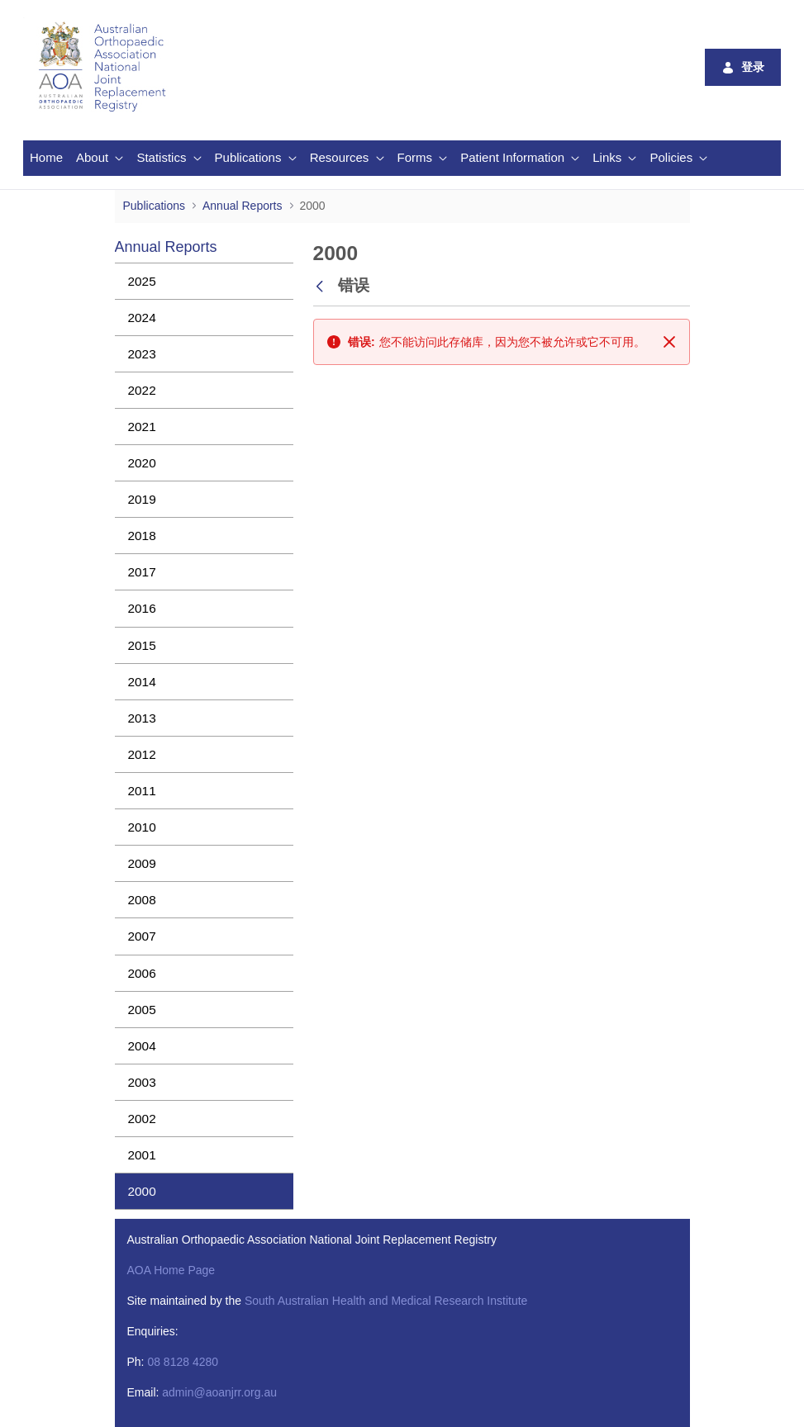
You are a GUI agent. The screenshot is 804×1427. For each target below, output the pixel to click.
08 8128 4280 (182, 1361)
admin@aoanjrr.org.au (219, 1392)
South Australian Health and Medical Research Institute (386, 1300)
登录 (742, 67)
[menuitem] (46, 158)
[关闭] (669, 342)
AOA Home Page (171, 1270)
